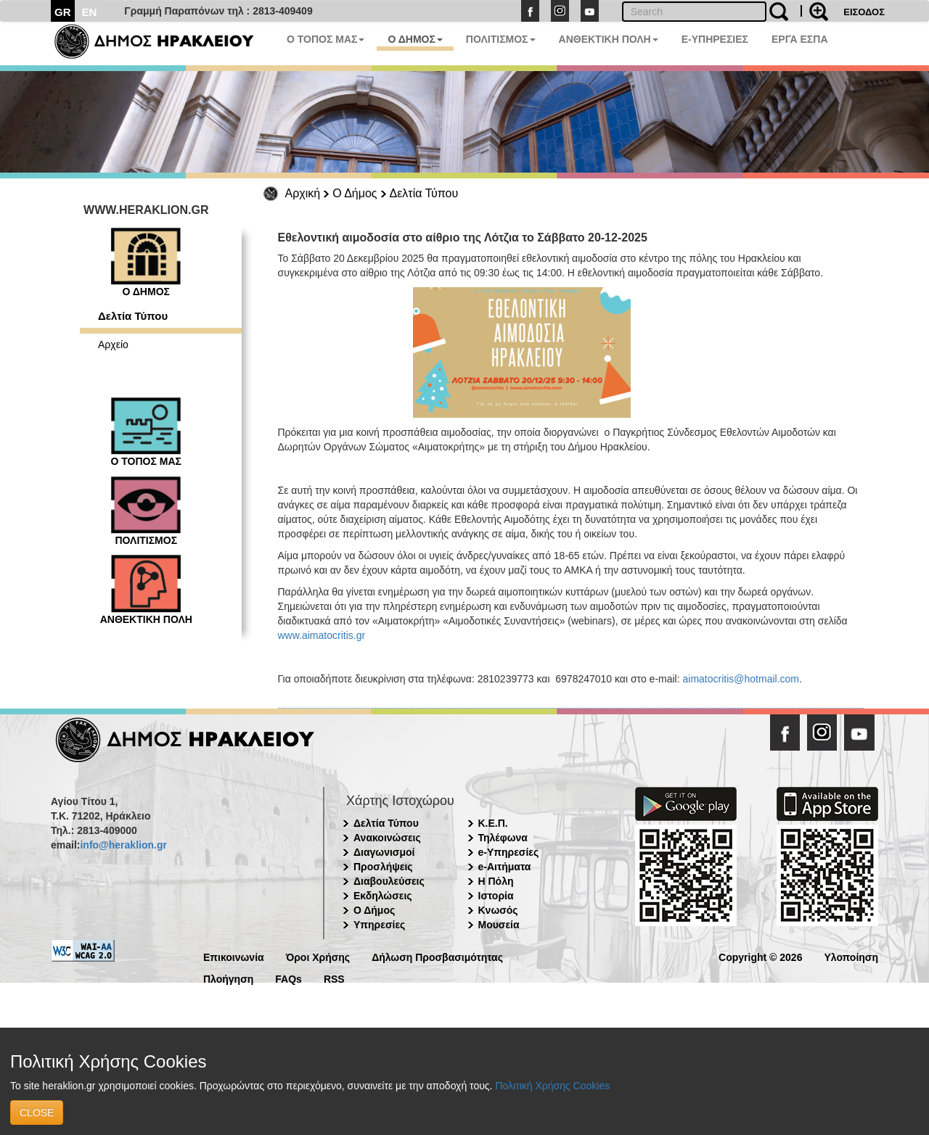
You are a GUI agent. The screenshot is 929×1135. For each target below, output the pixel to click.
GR (62, 12)
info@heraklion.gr (123, 845)
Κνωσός (498, 910)
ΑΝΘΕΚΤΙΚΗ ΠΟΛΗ (608, 39)
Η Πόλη (496, 881)
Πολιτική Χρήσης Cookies (552, 1085)
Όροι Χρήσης (318, 956)
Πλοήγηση (228, 978)
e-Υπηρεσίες (508, 852)
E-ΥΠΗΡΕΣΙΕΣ (715, 39)
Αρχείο (113, 344)
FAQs (288, 978)
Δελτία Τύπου (424, 193)
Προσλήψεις (383, 866)
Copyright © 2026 (760, 956)
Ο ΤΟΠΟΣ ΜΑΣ (325, 39)
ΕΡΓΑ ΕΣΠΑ (800, 39)
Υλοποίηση (851, 956)
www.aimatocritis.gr (322, 635)
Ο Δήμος (354, 193)
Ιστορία (496, 895)
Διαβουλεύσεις (389, 881)
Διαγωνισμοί (383, 852)
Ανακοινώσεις (387, 837)
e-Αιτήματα (504, 866)
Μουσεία (499, 924)
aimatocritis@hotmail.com (741, 679)
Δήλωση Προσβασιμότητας (437, 956)
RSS (334, 978)
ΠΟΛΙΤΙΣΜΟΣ (501, 39)
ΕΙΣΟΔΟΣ (864, 12)
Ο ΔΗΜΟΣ (415, 39)
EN (89, 12)
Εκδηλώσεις (382, 895)
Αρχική (303, 193)
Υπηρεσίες (379, 924)
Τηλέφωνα (503, 837)
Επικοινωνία (233, 956)
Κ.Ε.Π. (493, 823)
